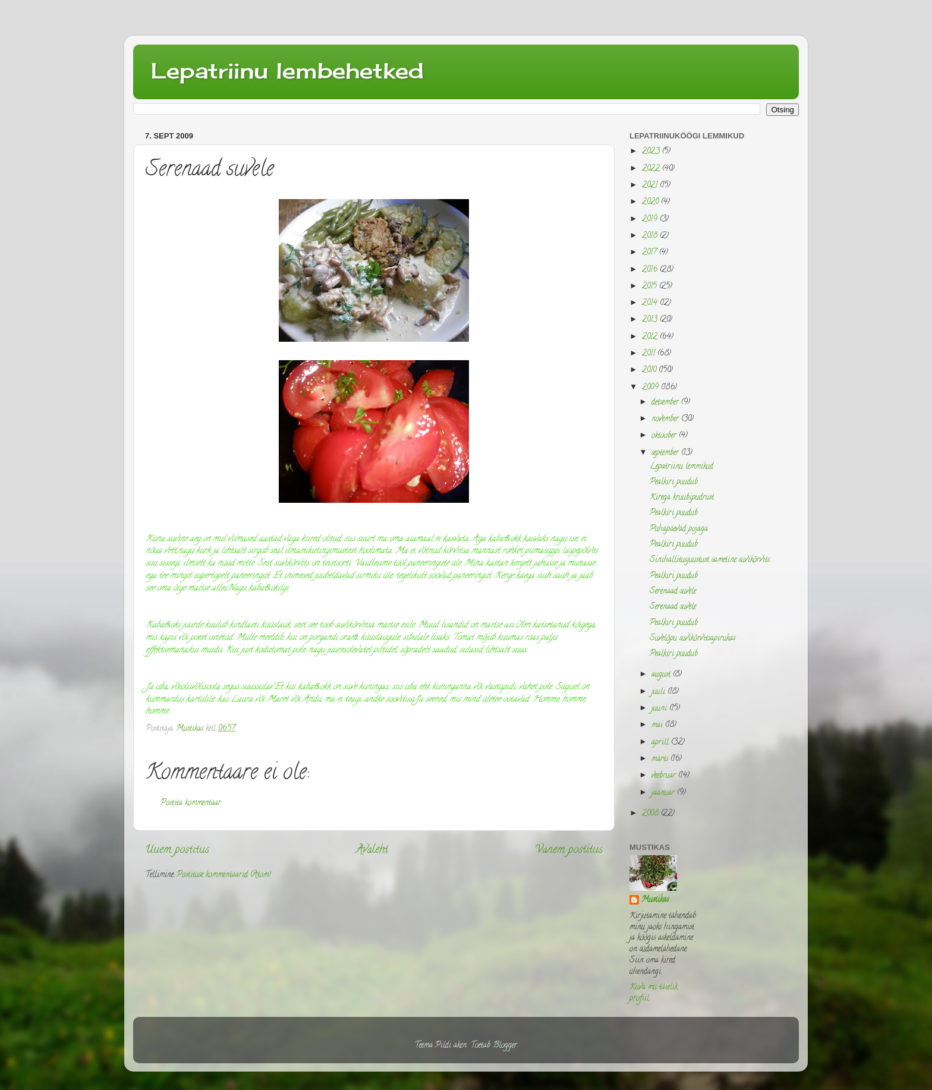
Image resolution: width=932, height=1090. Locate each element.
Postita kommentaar (190, 803)
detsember (666, 402)
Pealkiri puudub (674, 482)
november (666, 419)
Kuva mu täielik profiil (653, 993)
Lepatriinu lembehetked (287, 71)
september (666, 453)
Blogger (505, 1045)
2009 (651, 388)
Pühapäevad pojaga (679, 529)
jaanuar (664, 793)
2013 (651, 320)
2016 (651, 270)
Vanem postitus (569, 850)
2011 (649, 354)
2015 (650, 287)
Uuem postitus (177, 850)
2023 (652, 152)
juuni (660, 708)
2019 (651, 219)
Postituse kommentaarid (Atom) (224, 875)
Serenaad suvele (673, 591)
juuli (659, 692)
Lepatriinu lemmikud (681, 467)
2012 (651, 337)
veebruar (664, 776)
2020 (651, 202)
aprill (661, 742)
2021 (651, 185)
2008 (651, 814)
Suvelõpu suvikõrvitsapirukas (692, 638)
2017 (650, 253)
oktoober (665, 436)
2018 (651, 236)
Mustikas (655, 900)
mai (658, 725)
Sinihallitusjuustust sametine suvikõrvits (710, 560)
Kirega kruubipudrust (682, 498)
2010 (650, 370)
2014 (651, 303)
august (662, 675)
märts (660, 759)
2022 (652, 169)
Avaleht (372, 850)
